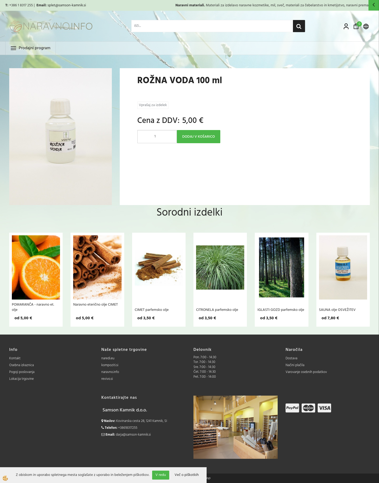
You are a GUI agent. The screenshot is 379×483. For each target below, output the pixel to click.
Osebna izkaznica (21, 365)
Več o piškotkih (186, 475)
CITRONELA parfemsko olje (217, 310)
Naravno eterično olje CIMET (95, 304)
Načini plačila (295, 365)
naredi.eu (107, 358)
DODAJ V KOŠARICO (198, 137)
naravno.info (110, 372)
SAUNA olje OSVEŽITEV (337, 310)
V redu (161, 475)
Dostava (291, 358)
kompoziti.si (109, 365)
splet (51, 5)
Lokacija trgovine (21, 379)
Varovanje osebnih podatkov (306, 372)
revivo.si (107, 379)
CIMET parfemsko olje (152, 310)
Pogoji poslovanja (21, 372)
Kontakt (15, 358)
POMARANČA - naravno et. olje (33, 307)
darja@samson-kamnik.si (133, 434)
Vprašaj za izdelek (153, 105)
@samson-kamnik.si (70, 5)
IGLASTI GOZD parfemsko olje (280, 310)
